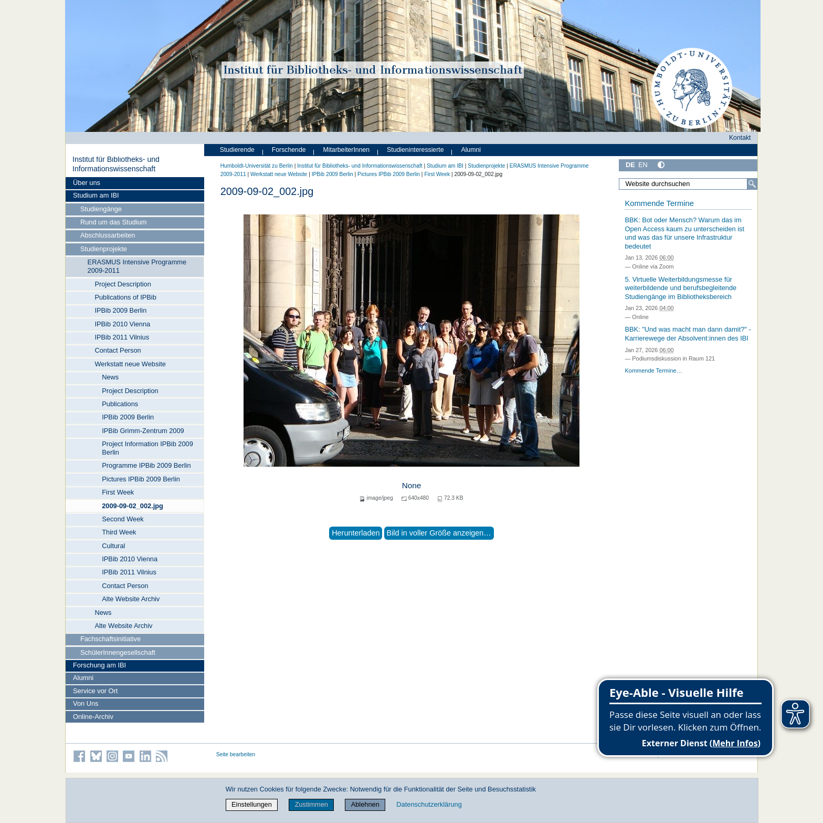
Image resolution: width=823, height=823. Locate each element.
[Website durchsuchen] (688, 184)
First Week (118, 492)
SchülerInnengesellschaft (117, 652)
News (110, 377)
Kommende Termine (659, 203)
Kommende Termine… (653, 370)
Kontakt (740, 137)
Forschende (289, 149)
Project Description (122, 284)
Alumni (83, 678)
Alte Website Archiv (131, 599)
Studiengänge (101, 209)
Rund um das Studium (113, 222)
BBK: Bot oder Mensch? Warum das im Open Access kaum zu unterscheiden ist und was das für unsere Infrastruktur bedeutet (684, 233)
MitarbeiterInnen (346, 149)
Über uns (86, 183)
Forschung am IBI (99, 665)
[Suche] (752, 184)
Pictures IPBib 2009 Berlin (141, 479)
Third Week (119, 532)
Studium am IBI (96, 195)
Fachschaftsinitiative (110, 639)
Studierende (237, 149)
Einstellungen (251, 804)
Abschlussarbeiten (107, 235)
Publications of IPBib (125, 297)
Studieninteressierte (415, 149)
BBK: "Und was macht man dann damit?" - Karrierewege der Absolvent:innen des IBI (688, 333)
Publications (120, 404)
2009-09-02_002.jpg (132, 506)
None (411, 485)
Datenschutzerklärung (428, 804)
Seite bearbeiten (236, 754)
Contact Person (117, 350)
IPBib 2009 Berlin (120, 310)
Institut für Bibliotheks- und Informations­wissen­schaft (116, 164)
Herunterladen (355, 533)
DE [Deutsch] (630, 165)
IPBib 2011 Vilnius (121, 337)
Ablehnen (365, 804)
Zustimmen (311, 804)
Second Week (122, 519)
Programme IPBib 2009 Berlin (146, 465)
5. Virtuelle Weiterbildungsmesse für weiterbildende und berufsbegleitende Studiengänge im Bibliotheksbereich (680, 288)
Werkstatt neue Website (129, 364)
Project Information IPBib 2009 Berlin (147, 448)
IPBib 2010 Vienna (122, 324)
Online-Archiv (93, 717)
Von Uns (85, 703)
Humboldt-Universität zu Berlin (256, 166)
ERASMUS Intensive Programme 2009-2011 (137, 266)
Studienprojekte (103, 249)
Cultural (113, 546)
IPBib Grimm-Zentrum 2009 (143, 431)
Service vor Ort (95, 691)
